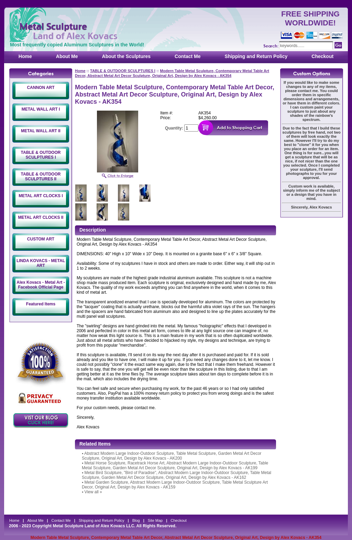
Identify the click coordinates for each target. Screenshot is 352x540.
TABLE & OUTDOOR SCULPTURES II (41, 176)
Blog (136, 520)
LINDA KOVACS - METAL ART (40, 263)
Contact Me (187, 56)
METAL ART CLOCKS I (41, 195)
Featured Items (40, 304)
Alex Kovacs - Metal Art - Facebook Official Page (40, 285)
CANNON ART (40, 87)
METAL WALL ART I (41, 109)
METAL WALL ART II (40, 130)
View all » (93, 492)
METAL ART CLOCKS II (41, 217)
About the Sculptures (126, 56)
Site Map (155, 520)
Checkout (322, 56)
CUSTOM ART (40, 239)
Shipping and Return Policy (256, 56)
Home (25, 56)
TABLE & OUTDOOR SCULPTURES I (41, 155)
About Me (67, 56)
